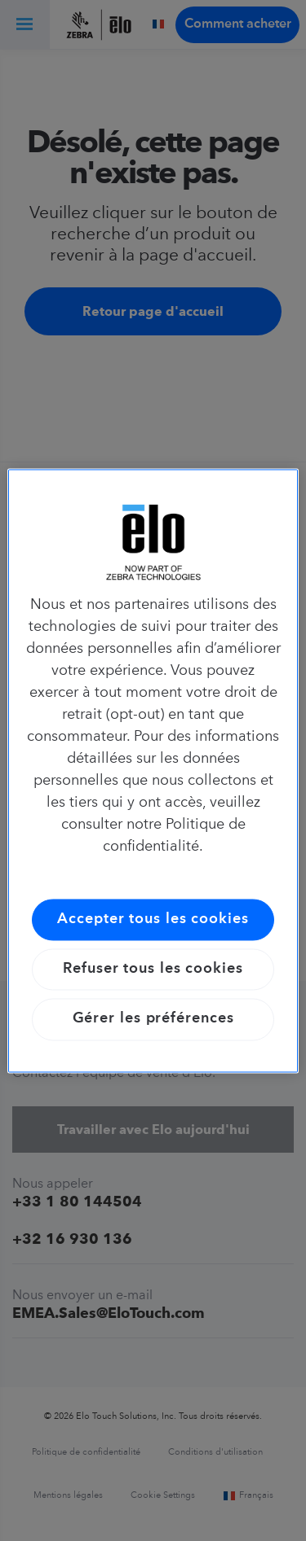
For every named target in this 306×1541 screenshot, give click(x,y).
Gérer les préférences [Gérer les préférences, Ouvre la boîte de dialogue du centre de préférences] (153, 1019)
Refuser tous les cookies (153, 969)
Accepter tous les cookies (153, 919)
